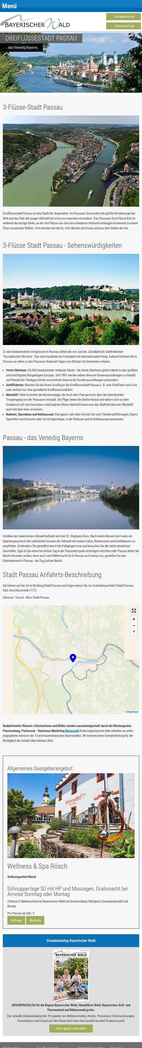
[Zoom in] (134, 619)
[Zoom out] (134, 625)
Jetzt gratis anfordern (70, 1028)
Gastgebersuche (124, 16)
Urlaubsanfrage (124, 26)
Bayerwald (72, 731)
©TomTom (131, 711)
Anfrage (16, 920)
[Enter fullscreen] (134, 611)
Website (35, 920)
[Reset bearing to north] (134, 632)
